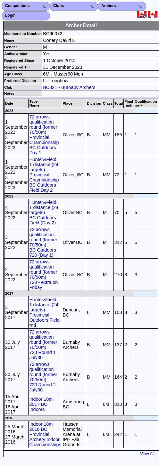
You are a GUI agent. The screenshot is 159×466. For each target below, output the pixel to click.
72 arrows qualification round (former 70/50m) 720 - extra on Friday (43, 274)
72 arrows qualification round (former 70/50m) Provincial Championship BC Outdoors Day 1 (44, 134)
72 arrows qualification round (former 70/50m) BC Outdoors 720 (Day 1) (43, 242)
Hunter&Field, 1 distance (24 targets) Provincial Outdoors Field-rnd (45, 312)
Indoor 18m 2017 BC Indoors (41, 404)
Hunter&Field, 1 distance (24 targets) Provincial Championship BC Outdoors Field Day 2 (44, 175)
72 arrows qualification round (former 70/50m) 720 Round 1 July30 (43, 344)
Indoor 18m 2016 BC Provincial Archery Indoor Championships (45, 434)
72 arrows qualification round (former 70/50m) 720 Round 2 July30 (43, 377)
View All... (149, 453)
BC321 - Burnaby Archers (69, 87)
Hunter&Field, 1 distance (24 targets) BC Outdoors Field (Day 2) (43, 212)
